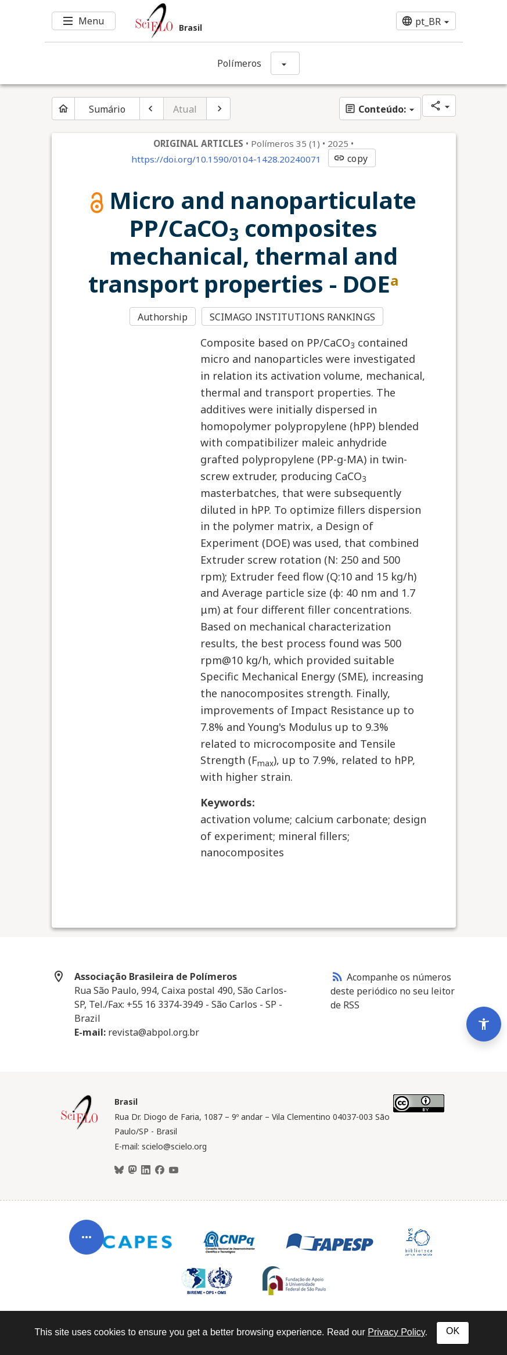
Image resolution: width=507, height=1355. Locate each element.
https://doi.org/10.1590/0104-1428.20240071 (226, 159)
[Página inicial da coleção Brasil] (79, 1128)
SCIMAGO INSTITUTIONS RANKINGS (292, 317)
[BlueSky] (119, 1170)
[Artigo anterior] (151, 108)
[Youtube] (173, 1170)
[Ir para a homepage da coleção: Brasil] (219, 20)
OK (452, 1331)
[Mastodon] (132, 1170)
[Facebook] (159, 1170)
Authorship (163, 317)
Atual (185, 109)
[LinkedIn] (145, 1170)
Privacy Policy (396, 1332)
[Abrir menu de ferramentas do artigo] (86, 1245)
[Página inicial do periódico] (63, 108)
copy (350, 158)
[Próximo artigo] (218, 108)
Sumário (107, 109)
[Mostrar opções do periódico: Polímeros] (285, 63)
